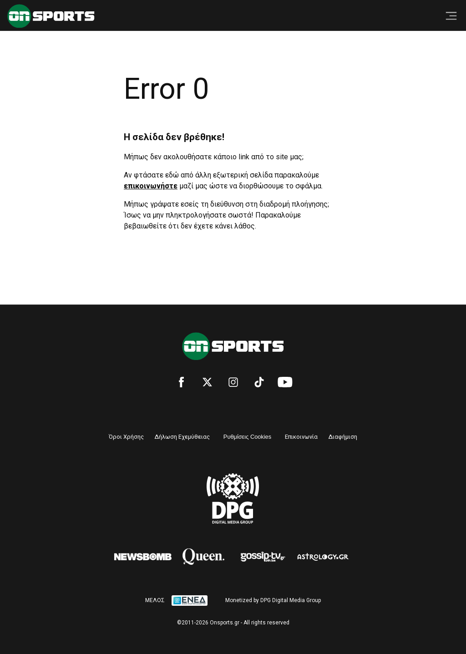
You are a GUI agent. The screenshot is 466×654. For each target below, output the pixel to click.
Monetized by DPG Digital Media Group (273, 600)
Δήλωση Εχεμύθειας (182, 436)
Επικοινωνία (301, 436)
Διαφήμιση (343, 436)
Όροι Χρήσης (126, 436)
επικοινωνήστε (150, 186)
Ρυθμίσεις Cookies (247, 436)
